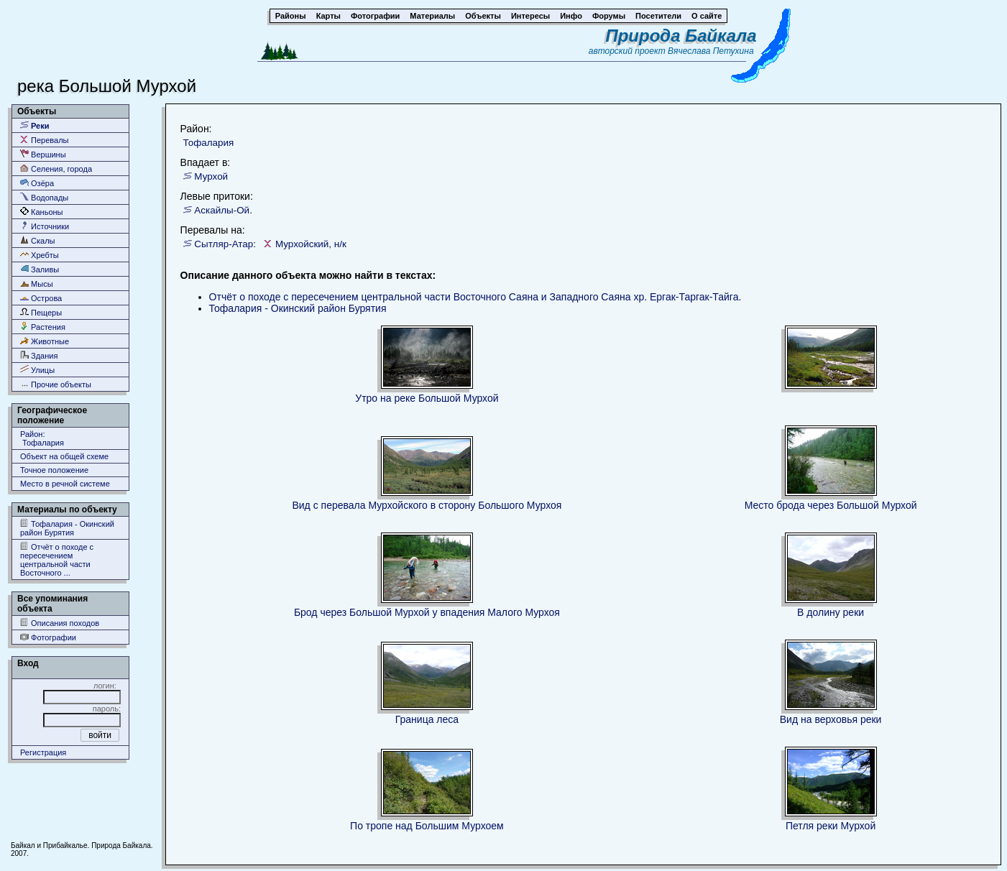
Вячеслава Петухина (711, 51)
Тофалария (208, 142)
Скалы (37, 240)
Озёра (37, 183)
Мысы (36, 283)
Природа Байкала (680, 35)
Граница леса (427, 719)
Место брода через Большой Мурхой (831, 505)
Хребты (39, 254)
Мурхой (211, 176)
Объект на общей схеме (64, 456)
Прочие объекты (55, 384)
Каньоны (41, 211)
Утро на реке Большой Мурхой (426, 398)
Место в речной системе (65, 483)
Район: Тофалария (42, 438)
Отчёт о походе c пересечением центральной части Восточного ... (56, 559)
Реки (35, 125)
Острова (41, 298)
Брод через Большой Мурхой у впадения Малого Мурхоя (427, 612)
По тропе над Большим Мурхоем (427, 825)
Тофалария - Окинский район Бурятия (67, 528)
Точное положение (54, 470)
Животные (44, 341)
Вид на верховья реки (831, 719)
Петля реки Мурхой (830, 825)
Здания (39, 355)
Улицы (37, 369)
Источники (44, 226)
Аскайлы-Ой (221, 210)
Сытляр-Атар (223, 244)
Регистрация (43, 752)
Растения (42, 326)
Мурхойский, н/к (310, 244)
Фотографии (48, 637)
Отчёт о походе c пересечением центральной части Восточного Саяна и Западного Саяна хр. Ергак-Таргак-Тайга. (475, 297)
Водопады (44, 197)
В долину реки (830, 612)
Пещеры (41, 312)
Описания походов (59, 622)
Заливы (39, 269)
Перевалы (44, 139)
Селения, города (56, 168)
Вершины (43, 154)
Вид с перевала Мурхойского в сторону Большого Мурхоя (426, 505)
